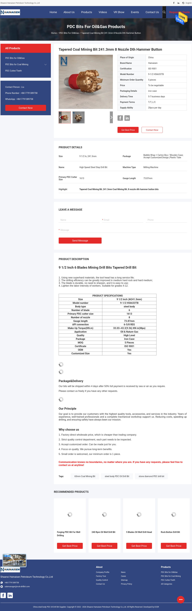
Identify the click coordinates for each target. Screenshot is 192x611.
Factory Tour (101, 576)
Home (54, 33)
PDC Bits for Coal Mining (16, 64)
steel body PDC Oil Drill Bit (117, 476)
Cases (123, 576)
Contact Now (26, 107)
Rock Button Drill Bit (170, 532)
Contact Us (100, 584)
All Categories (166, 584)
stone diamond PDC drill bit (151, 476)
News (123, 572)
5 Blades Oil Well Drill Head (139, 532)
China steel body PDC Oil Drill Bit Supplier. (50, 607)
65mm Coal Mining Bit (84, 476)
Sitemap (124, 580)
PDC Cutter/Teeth (13, 71)
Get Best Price (128, 130)
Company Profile (102, 572)
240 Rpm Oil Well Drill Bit (103, 532)
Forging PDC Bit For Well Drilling (68, 534)
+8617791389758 (29, 93)
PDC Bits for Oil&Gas (69, 33)
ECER (157, 607)
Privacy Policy (126, 584)
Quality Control (102, 580)
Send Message (80, 240)
